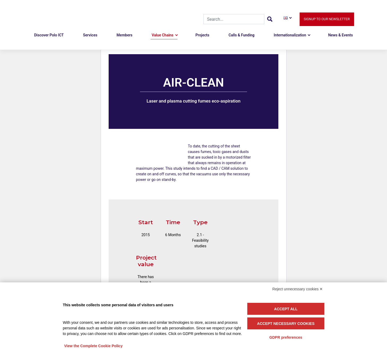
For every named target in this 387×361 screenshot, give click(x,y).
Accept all (285, 309)
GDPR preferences (285, 337)
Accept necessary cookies (285, 323)
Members (125, 35)
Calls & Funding (241, 35)
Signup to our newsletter (327, 19)
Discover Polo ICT (49, 35)
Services (90, 35)
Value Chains (162, 35)
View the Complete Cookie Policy (93, 346)
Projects (202, 35)
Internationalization (290, 35)
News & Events (340, 35)
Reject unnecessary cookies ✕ (297, 289)
